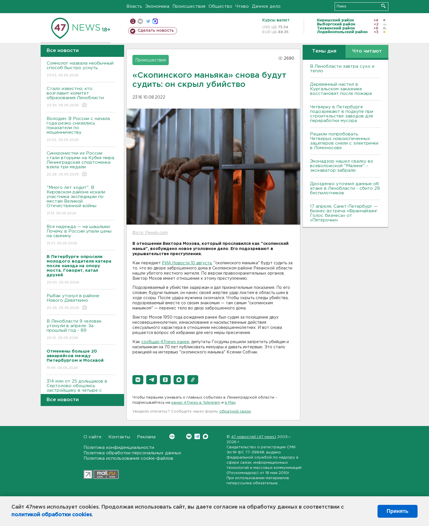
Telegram (197, 436)
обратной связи (235, 411)
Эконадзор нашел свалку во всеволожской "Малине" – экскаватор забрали (341, 165)
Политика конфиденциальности (119, 447)
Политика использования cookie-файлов (128, 458)
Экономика (157, 6)
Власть (134, 6)
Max (205, 436)
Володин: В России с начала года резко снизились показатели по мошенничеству (81, 129)
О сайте (93, 437)
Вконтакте (172, 436)
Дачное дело (266, 6)
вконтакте (140, 21)
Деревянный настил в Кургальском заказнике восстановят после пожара (341, 89)
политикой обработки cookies (51, 515)
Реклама (146, 437)
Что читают (367, 51)
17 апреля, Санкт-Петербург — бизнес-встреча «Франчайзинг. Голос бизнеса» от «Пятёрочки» (344, 213)
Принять (397, 511)
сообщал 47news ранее (165, 342)
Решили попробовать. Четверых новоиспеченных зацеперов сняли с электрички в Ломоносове (344, 141)
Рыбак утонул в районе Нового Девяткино (81, 302)
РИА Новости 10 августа (187, 263)
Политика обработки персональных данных (132, 453)
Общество (220, 6)
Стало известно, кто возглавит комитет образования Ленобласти (81, 97)
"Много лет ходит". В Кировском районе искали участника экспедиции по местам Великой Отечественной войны (81, 201)
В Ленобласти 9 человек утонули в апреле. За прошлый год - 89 (81, 329)
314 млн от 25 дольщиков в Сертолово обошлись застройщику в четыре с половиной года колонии (81, 392)
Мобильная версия (133, 21)
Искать (383, 6)
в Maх (230, 402)
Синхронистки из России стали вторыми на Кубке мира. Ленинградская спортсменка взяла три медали (81, 164)
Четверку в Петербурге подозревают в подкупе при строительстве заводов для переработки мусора (341, 114)
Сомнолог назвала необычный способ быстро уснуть (81, 69)
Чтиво (242, 6)
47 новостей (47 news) (253, 437)
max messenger (155, 21)
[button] (137, 379)
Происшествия (188, 6)
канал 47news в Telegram (195, 402)
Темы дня (324, 51)
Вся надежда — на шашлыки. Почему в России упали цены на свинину (81, 235)
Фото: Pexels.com (150, 233)
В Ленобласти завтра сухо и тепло (342, 69)
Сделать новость (156, 30)
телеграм (147, 21)
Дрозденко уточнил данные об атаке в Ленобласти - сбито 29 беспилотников (345, 188)
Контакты (119, 437)
